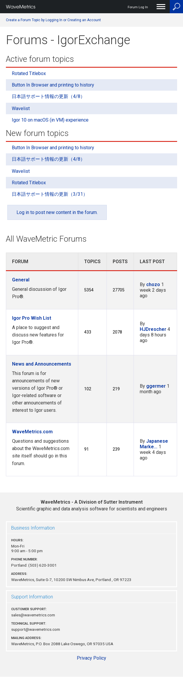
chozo (153, 284)
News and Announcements (41, 364)
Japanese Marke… (154, 443)
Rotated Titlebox (29, 73)
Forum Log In (138, 7)
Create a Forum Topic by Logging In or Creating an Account (53, 20)
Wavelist (21, 108)
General (20, 280)
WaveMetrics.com (32, 431)
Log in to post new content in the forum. (57, 212)
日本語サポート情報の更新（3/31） (50, 194)
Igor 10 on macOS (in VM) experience (50, 120)
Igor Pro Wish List (31, 318)
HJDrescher (153, 329)
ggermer (156, 386)
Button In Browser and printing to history (53, 85)
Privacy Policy (91, 658)
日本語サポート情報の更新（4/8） (48, 96)
